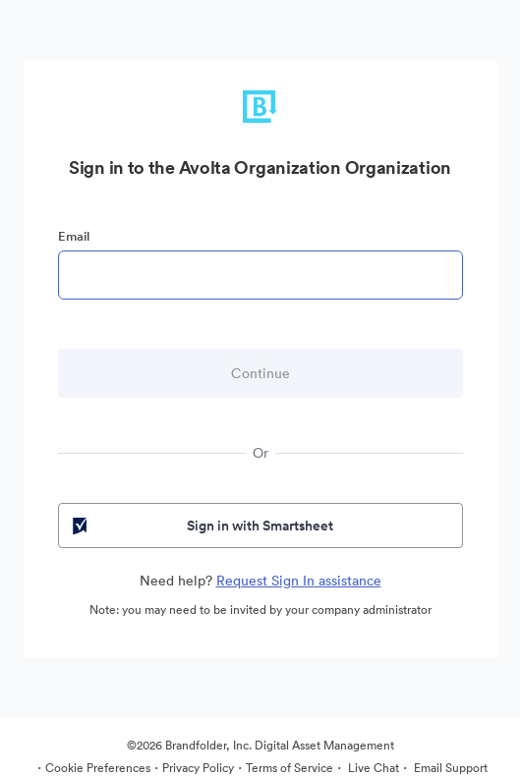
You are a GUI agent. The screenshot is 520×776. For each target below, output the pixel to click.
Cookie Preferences (97, 767)
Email (73, 236)
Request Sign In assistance (298, 580)
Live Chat (372, 767)
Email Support (449, 767)
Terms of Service (289, 767)
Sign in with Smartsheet (201, 525)
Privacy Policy (198, 767)
